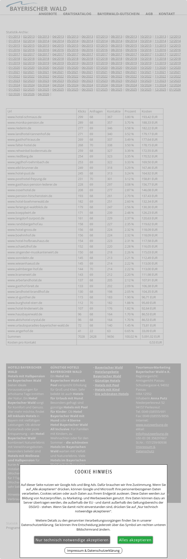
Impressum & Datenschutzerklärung (93, 550)
